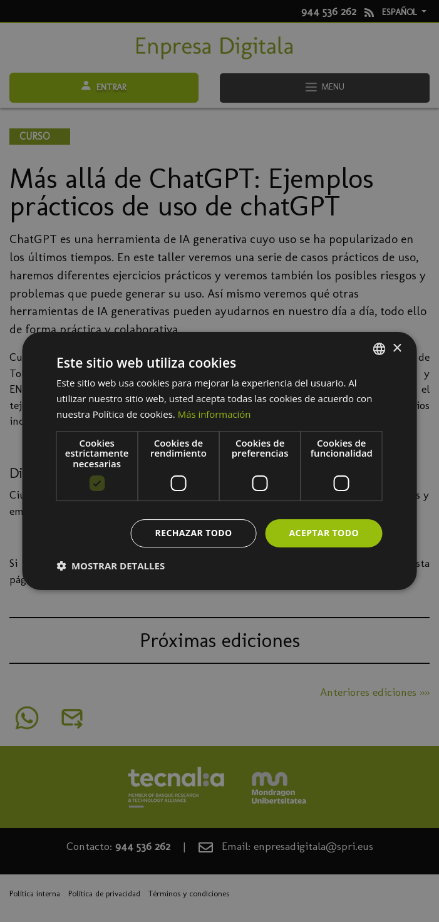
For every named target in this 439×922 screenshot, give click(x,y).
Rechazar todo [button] (193, 533)
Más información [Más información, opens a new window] (214, 414)
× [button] (396, 348)
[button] (110, 565)
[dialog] (219, 461)
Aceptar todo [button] (324, 533)
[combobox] (379, 349)
